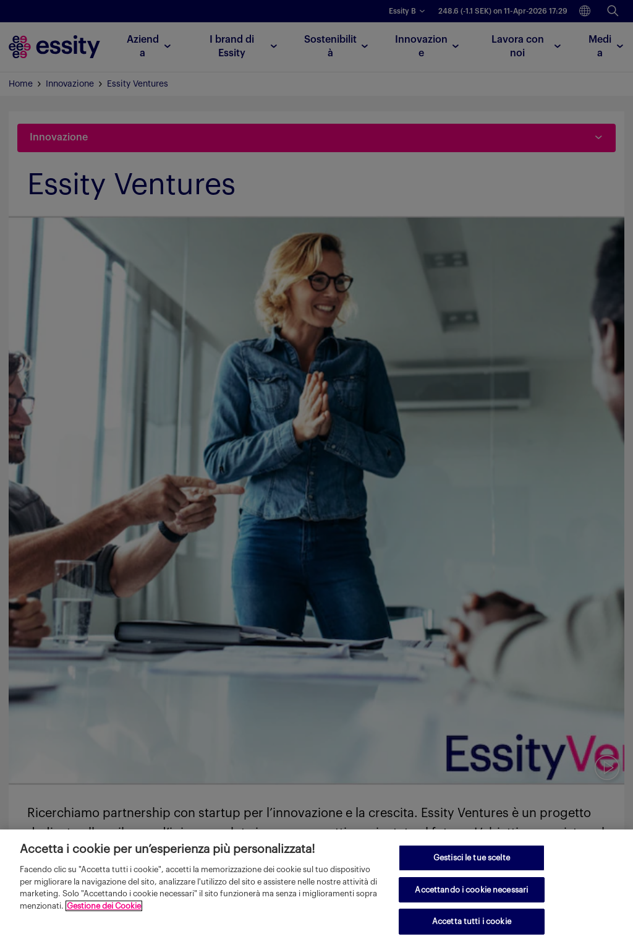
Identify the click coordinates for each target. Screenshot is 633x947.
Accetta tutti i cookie (471, 921)
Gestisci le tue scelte (471, 858)
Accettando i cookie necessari (471, 890)
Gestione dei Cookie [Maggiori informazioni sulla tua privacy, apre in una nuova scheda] (104, 906)
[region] (316, 888)
